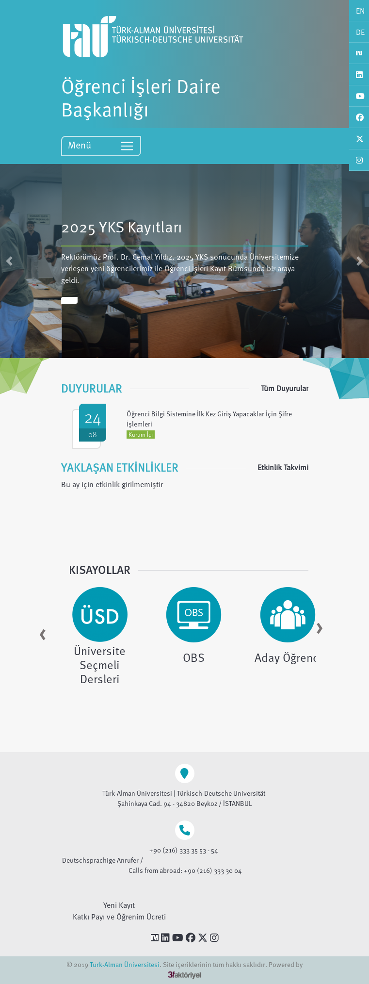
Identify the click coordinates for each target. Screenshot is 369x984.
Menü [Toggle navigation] (101, 145)
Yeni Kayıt (119, 905)
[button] (9, 261)
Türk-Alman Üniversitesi (125, 964)
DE (360, 32)
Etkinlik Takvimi (282, 467)
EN (360, 10)
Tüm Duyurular (284, 388)
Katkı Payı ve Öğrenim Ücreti (119, 916)
